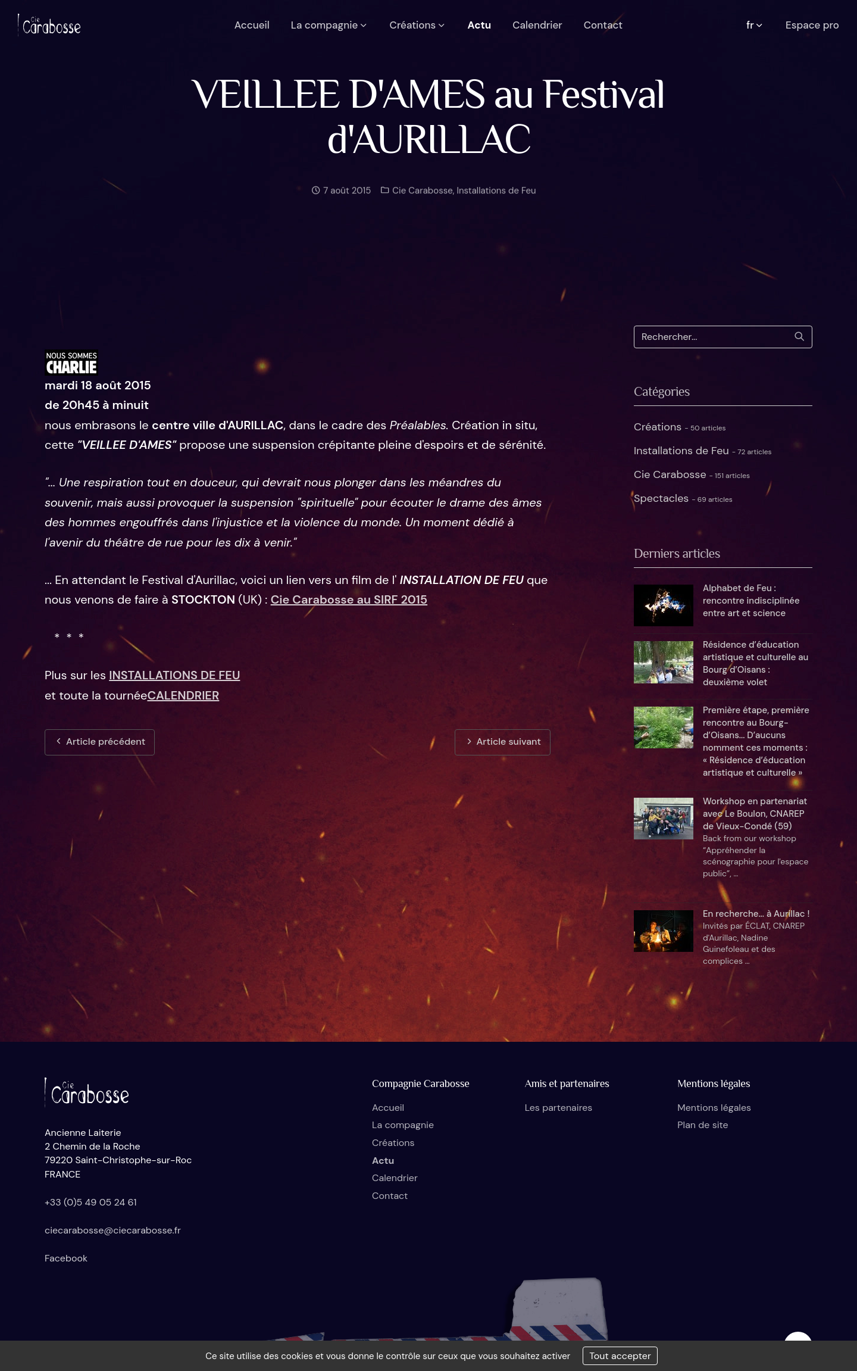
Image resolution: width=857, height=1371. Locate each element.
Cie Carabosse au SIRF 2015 (349, 599)
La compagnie (403, 1125)
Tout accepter (620, 1356)
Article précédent (99, 741)
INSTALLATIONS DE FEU (174, 675)
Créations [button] (418, 25)
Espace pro (812, 25)
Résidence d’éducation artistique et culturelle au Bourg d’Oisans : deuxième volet (755, 663)
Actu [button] (480, 25)
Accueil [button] (252, 25)
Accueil (388, 1107)
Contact (390, 1195)
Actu (383, 1160)
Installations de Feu (496, 196)
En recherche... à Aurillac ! (756, 914)
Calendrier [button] (537, 25)
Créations (680, 427)
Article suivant (502, 741)
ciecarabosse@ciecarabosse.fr (113, 1230)
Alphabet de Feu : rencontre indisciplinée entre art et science (751, 600)
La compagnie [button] (329, 25)
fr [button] (755, 25)
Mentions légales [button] (714, 1107)
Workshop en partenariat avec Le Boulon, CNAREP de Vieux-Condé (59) (755, 813)
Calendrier (395, 1178)
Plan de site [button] (702, 1125)
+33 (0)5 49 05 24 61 (91, 1202)
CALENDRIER (183, 695)
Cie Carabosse (421, 196)
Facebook (66, 1258)
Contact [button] (603, 25)
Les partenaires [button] (559, 1107)
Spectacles (683, 498)
